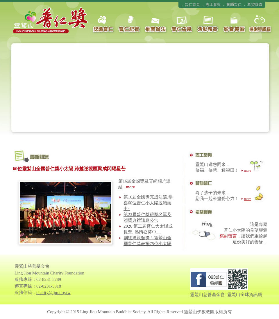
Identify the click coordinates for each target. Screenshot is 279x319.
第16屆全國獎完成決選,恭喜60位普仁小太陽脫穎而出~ (148, 203)
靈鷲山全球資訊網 (244, 294)
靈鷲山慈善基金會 (207, 294)
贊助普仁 (234, 4)
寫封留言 (228, 236)
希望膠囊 (254, 4)
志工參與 (213, 4)
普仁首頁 (192, 4)
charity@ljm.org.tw (53, 292)
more (130, 187)
